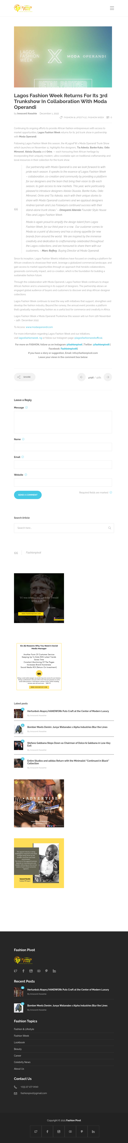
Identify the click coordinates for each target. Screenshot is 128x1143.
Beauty (18, 1049)
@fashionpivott (101, 344)
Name (19, 439)
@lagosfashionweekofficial (88, 338)
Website (20, 474)
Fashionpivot (33, 552)
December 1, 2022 (49, 113)
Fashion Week (96, 117)
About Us (19, 1068)
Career (17, 1055)
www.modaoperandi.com (39, 327)
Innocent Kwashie (27, 113)
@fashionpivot (74, 344)
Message (21, 407)
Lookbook (19, 1042)
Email (19, 457)
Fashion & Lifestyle (75, 117)
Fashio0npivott (69, 348)
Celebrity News (22, 1062)
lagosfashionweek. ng (30, 338)
